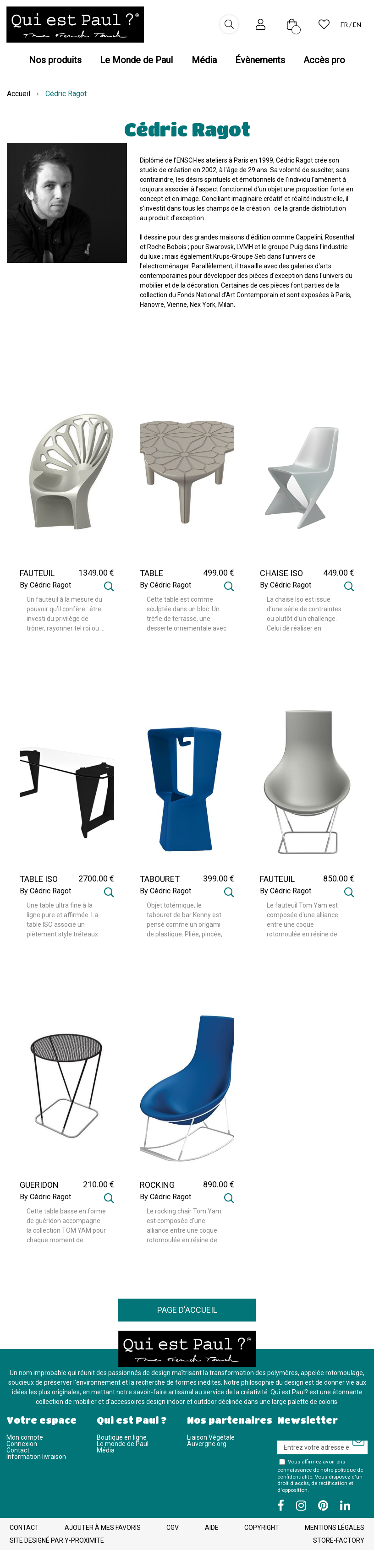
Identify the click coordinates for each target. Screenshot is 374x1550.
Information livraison (36, 1456)
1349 (96, 572)
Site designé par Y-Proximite (57, 1540)
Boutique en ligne (122, 1437)
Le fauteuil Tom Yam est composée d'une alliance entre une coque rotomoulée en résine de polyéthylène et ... (302, 920)
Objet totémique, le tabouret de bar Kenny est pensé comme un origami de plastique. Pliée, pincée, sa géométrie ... (184, 920)
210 (98, 1184)
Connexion (21, 1444)
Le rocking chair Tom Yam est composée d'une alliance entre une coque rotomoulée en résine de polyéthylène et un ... (184, 1226)
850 (338, 878)
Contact (17, 1450)
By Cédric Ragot (45, 585)
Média (106, 1450)
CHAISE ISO (281, 573)
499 (218, 572)
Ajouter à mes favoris (103, 1527)
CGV (172, 1527)
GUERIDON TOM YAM (39, 1189)
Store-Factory (338, 1540)
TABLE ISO (39, 879)
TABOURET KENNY (160, 883)
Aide (212, 1527)
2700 (96, 878)
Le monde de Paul (122, 1444)
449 (338, 572)
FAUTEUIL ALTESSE (37, 577)
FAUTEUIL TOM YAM (278, 883)
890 (218, 1184)
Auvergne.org (206, 1444)
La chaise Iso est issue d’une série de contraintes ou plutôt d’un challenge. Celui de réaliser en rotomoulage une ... (304, 614)
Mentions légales (334, 1527)
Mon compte (24, 1437)
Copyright (261, 1527)
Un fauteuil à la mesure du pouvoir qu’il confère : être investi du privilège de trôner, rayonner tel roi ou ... (65, 614)
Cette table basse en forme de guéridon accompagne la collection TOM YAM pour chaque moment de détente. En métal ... (66, 1226)
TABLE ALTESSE (156, 577)
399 (218, 878)
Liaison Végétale (211, 1437)
